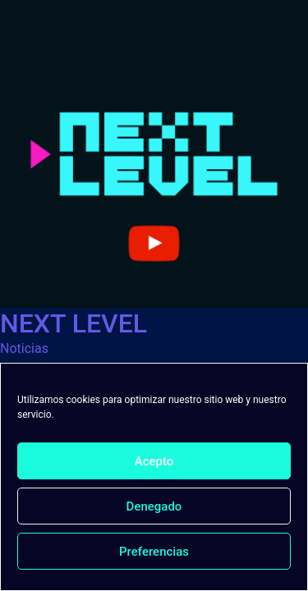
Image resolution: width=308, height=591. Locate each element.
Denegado (154, 506)
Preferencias (154, 551)
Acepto (154, 461)
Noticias (24, 348)
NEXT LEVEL (73, 323)
